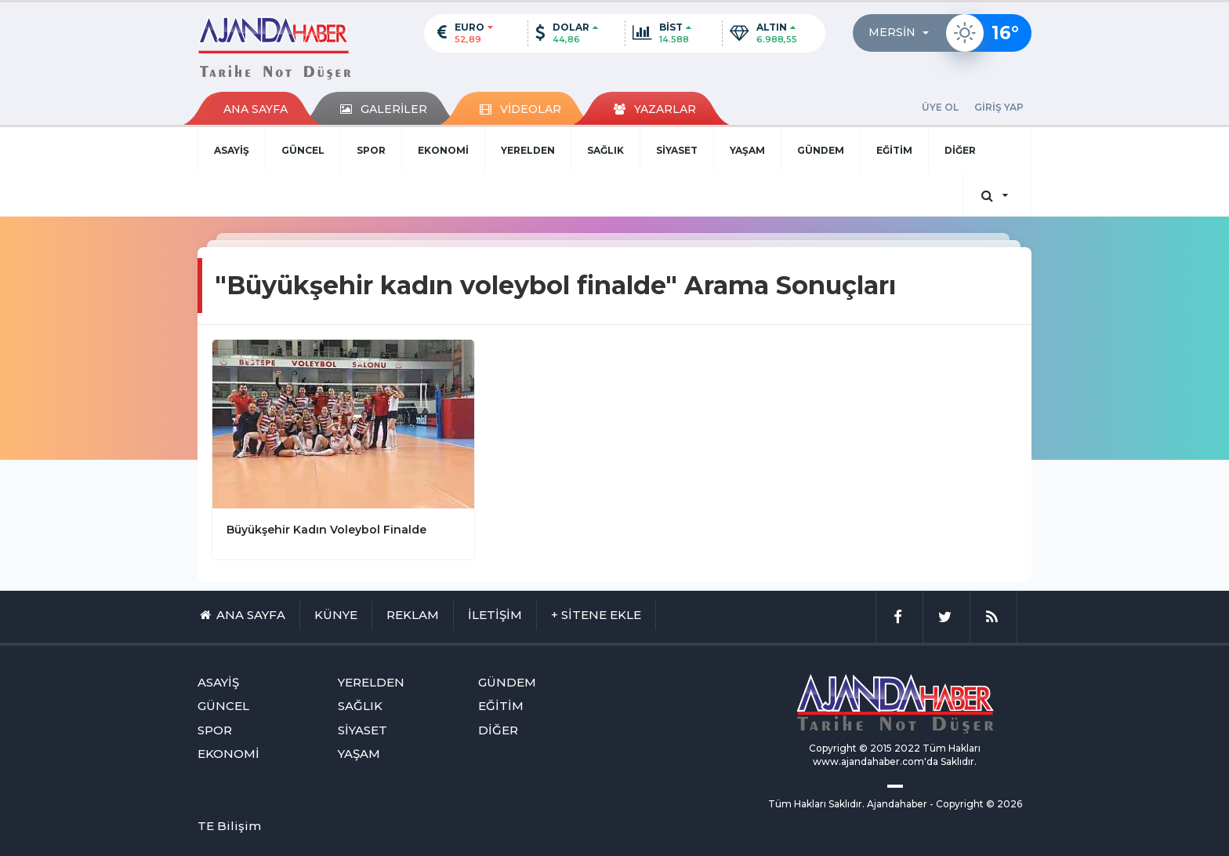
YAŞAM (747, 150)
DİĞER (960, 150)
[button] (903, 33)
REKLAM (412, 614)
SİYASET (677, 150)
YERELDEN (528, 150)
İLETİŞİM (495, 614)
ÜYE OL (940, 107)
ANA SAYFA (255, 109)
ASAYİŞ (231, 150)
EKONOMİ (443, 150)
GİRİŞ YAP (999, 107)
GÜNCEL (302, 150)
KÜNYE (335, 614)
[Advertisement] (120, 459)
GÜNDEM (820, 150)
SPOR (371, 150)
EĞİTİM (894, 150)
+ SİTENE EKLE (596, 614)
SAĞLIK (605, 150)
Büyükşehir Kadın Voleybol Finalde (326, 530)
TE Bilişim (229, 825)
